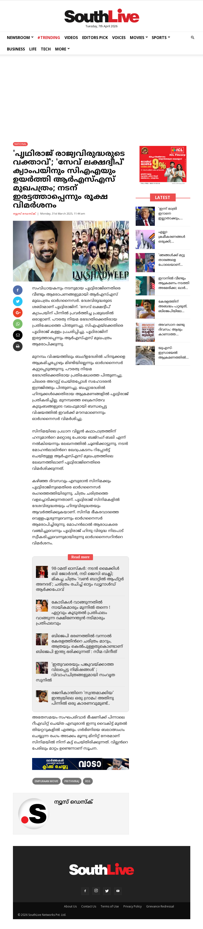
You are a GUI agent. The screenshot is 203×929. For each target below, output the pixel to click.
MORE (62, 49)
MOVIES (139, 37)
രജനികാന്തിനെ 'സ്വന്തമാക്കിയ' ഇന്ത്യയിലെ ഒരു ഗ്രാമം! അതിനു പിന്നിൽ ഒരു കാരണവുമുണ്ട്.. (83, 698)
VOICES (119, 37)
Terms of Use (110, 906)
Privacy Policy (132, 906)
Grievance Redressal (160, 906)
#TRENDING (48, 37)
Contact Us (88, 906)
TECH (46, 49)
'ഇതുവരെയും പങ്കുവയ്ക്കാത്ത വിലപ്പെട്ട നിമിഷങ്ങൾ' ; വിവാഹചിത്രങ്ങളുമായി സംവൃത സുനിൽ (75, 672)
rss (87, 781)
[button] (192, 37)
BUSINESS (16, 49)
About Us (70, 906)
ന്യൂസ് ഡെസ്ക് (24, 214)
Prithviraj (71, 781)
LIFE (32, 49)
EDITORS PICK (95, 37)
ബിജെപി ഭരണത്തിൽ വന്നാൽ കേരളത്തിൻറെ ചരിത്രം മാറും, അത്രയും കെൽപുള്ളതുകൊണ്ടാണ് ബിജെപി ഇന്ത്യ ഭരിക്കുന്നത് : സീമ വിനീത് (79, 644)
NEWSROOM (20, 37)
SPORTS (161, 37)
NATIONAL (20, 144)
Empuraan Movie (46, 781)
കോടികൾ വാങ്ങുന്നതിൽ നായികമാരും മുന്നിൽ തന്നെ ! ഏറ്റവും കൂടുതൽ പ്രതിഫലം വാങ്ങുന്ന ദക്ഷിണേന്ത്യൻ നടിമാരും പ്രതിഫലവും (73, 613)
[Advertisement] (101, 93)
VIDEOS (71, 37)
